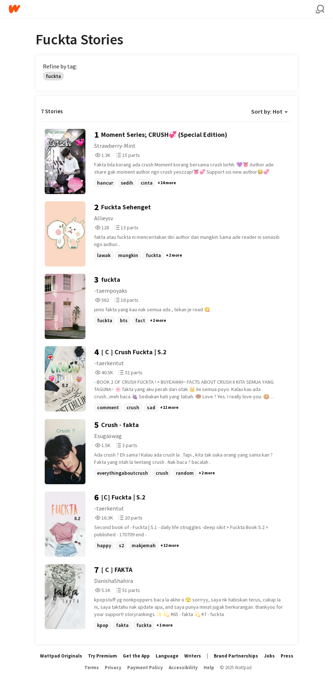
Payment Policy (145, 667)
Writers (192, 656)
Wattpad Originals (61, 656)
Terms (91, 667)
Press (287, 656)
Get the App (136, 656)
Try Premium (102, 656)
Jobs (269, 656)
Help (209, 667)
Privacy (113, 667)
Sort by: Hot (269, 111)
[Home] (162, 8)
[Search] (320, 9)
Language (167, 656)
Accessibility (183, 667)
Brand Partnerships (236, 656)
